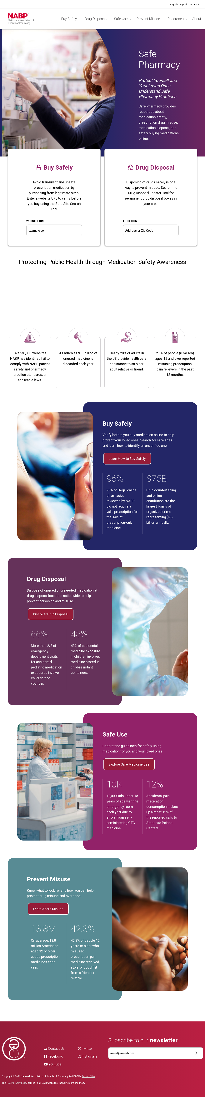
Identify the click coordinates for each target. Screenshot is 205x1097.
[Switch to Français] (195, 4)
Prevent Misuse (148, 19)
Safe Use (121, 19)
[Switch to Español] (184, 4)
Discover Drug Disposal (50, 614)
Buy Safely (69, 19)
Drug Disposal (95, 19)
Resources (176, 19)
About (196, 19)
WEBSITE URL (35, 221)
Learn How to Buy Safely (127, 459)
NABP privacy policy (17, 1083)
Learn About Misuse (48, 909)
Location (130, 221)
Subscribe (193, 1053)
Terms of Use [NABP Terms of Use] (88, 1076)
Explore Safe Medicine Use (129, 764)
